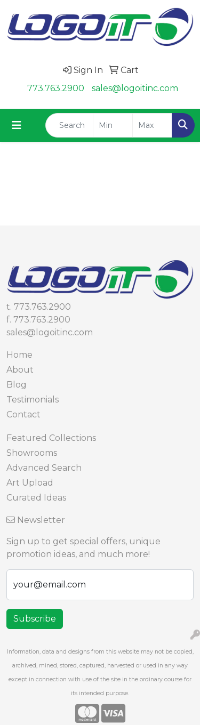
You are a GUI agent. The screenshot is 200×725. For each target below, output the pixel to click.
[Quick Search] (69, 125)
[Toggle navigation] (16, 125)
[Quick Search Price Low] (113, 125)
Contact (23, 414)
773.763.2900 (55, 88)
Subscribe (34, 619)
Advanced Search (44, 468)
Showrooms (31, 453)
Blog (16, 385)
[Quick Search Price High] (152, 125)
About (20, 370)
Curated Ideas (36, 498)
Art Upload (29, 483)
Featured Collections (51, 438)
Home (19, 355)
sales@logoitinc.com (135, 88)
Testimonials (32, 399)
